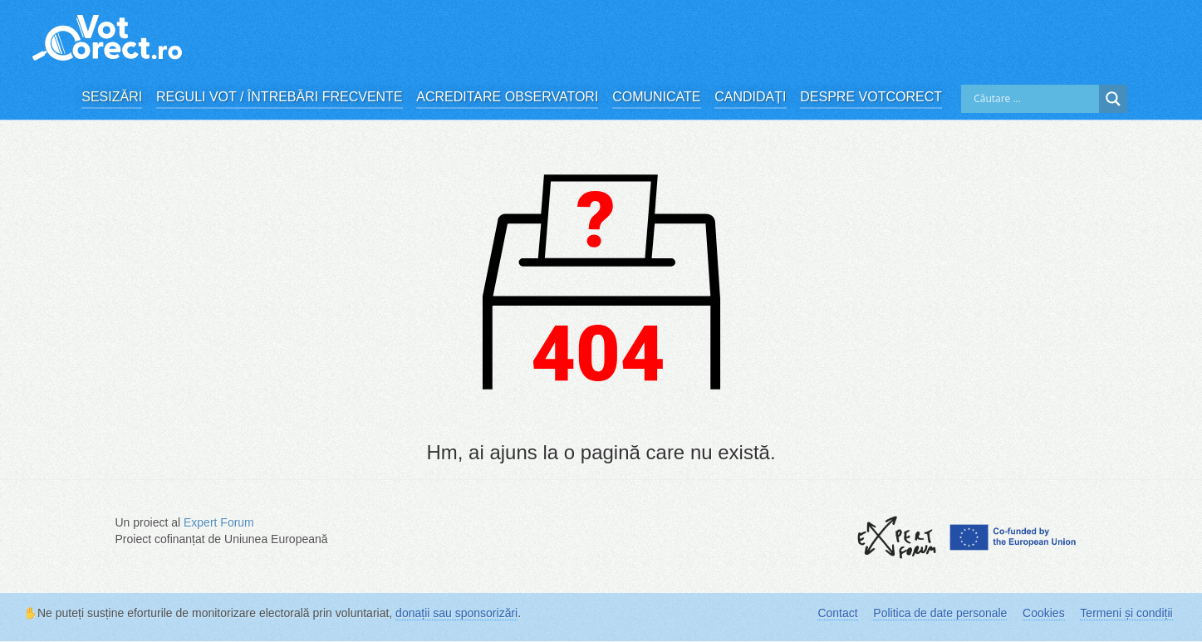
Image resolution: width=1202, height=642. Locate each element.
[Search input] (1034, 99)
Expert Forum (219, 522)
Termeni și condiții (1126, 613)
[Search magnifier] (1113, 99)
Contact (837, 613)
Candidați (750, 97)
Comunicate (656, 97)
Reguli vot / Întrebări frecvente (279, 97)
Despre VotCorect (871, 97)
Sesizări (111, 97)
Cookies (1044, 613)
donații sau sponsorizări (456, 613)
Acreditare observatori (507, 97)
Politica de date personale (940, 613)
